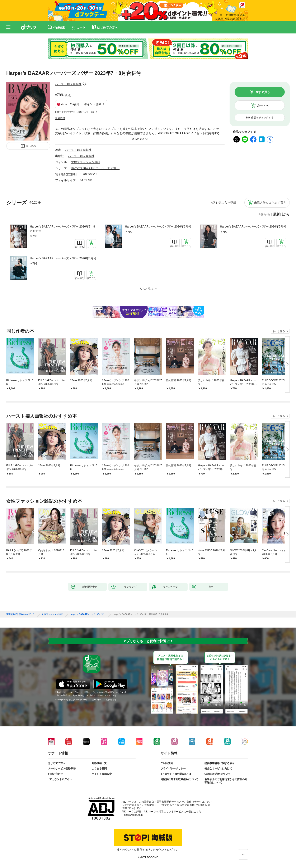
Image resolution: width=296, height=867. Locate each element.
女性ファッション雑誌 (85, 162)
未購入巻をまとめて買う (270, 202)
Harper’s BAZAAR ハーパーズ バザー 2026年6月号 (158, 226)
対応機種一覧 (99, 763)
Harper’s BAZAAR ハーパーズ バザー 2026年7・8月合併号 (62, 229)
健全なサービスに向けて (218, 768)
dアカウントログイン (60, 779)
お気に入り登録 (226, 202)
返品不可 (60, 118)
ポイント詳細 (93, 104)
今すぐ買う (262, 92)
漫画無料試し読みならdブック (20, 614)
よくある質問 (99, 768)
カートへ (263, 105)
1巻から (264, 214)
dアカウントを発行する (132, 849)
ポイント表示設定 (102, 773)
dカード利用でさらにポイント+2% (74, 111)
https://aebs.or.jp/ (133, 814)
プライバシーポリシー (173, 768)
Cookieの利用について (217, 773)
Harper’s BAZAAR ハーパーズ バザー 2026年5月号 (253, 226)
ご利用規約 (167, 763)
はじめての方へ (56, 763)
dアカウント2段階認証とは (176, 773)
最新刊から (281, 214)
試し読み (31, 145)
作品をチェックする (262, 117)
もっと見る (278, 331)
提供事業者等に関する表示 (220, 763)
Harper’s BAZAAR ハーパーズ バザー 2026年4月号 (63, 258)
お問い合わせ (55, 773)
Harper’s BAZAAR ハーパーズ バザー (95, 168)
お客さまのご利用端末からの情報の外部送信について (226, 781)
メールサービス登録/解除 (62, 768)
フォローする (84, 84)
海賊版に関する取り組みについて (179, 779)
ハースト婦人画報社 (68, 84)
